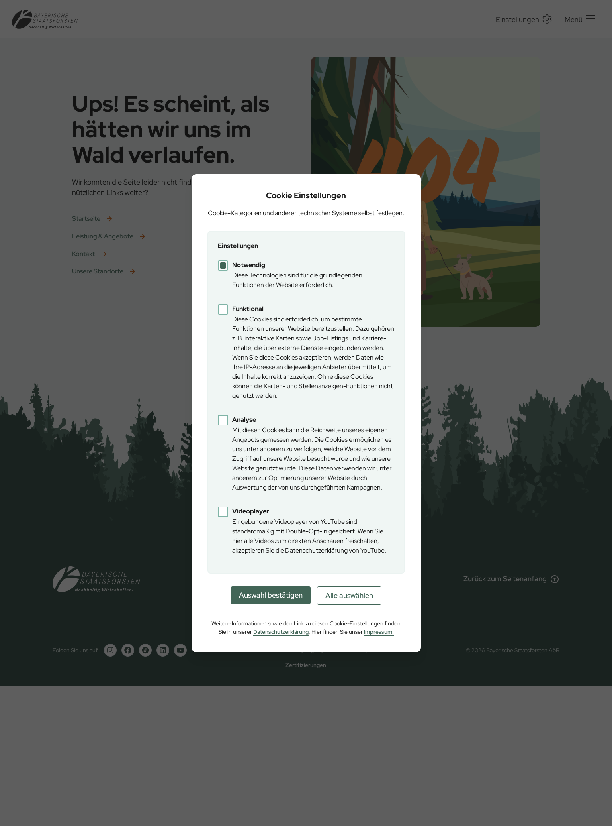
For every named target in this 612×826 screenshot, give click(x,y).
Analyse (244, 419)
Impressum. (379, 631)
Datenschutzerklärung (281, 631)
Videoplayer (250, 511)
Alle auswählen (349, 595)
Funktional (248, 309)
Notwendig (248, 265)
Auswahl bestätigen (271, 595)
